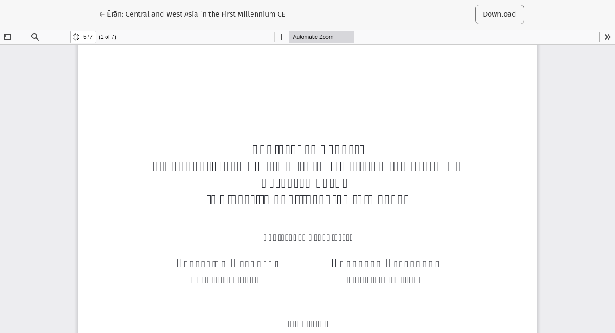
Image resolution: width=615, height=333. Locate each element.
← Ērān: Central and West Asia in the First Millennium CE (192, 13)
